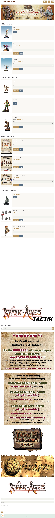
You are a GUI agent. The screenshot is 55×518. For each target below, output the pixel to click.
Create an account (4, 508)
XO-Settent (16, 44)
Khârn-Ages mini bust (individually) (21, 210)
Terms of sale (35, 516)
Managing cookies (27, 516)
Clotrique (15, 99)
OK (53, 328)
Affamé (15, 117)
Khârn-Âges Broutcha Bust (19, 226)
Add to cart (16, 53)
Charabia (15, 59)
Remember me (4, 505)
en (52, 1)
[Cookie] (2, 515)
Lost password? (10, 508)
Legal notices (19, 516)
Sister (14, 81)
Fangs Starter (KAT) (17, 157)
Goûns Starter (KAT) (18, 140)
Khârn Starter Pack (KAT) (19, 175)
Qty (14, 47)
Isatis (14, 27)
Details (15, 32)
